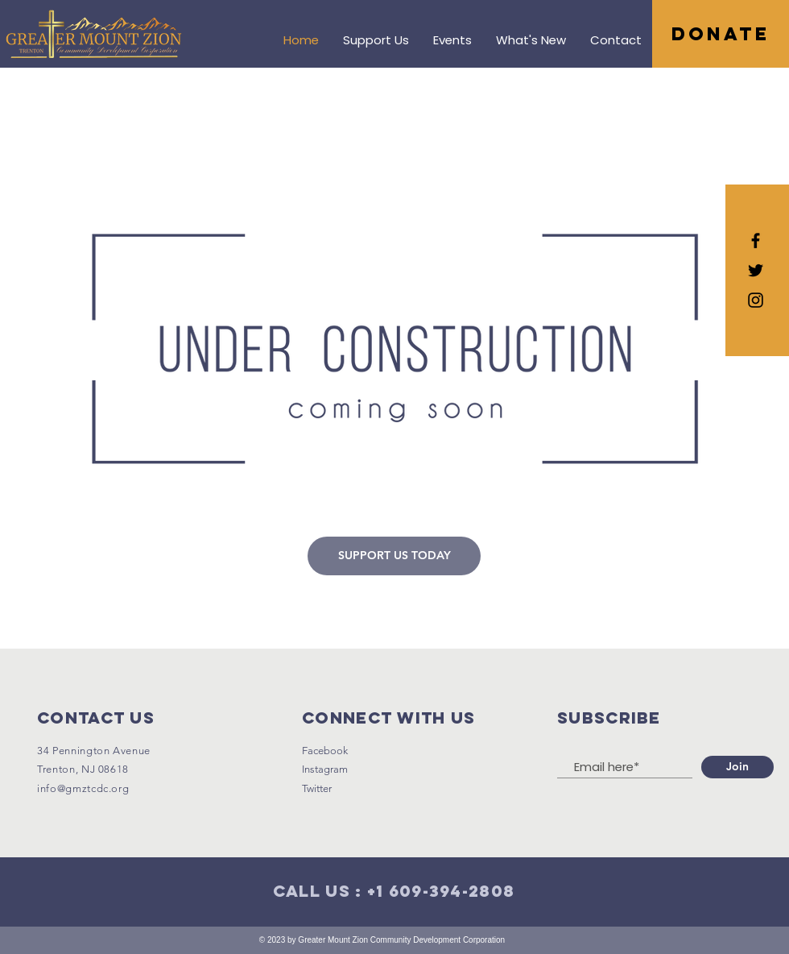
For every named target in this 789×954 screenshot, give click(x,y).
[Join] (737, 767)
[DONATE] (720, 34)
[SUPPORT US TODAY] (394, 556)
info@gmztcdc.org (83, 788)
